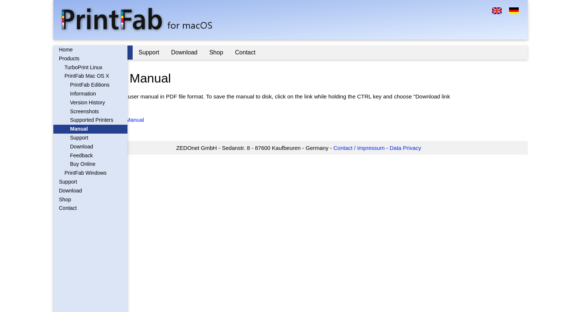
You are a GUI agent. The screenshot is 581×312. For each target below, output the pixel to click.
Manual (79, 129)
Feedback (81, 155)
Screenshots (84, 111)
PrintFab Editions (90, 85)
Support (79, 138)
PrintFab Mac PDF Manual (169, 120)
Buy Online (82, 164)
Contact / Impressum (388, 148)
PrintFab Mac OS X (86, 76)
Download (81, 147)
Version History (87, 102)
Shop (65, 199)
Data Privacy (434, 148)
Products (69, 58)
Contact (68, 208)
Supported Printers (91, 120)
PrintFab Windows (85, 173)
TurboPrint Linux (83, 67)
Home (66, 50)
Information (83, 94)
